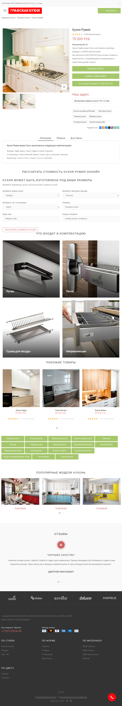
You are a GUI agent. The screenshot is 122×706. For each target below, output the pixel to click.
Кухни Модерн (106, 444)
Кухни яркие (43, 457)
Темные (4, 674)
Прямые (45, 646)
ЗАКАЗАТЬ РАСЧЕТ (95, 69)
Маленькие (47, 658)
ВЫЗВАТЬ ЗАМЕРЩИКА (96, 76)
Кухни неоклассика (83, 451)
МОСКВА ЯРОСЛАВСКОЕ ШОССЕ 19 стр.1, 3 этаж (21, 3)
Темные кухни (80, 116)
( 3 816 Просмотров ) (92, 34)
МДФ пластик (89, 646)
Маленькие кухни (59, 438)
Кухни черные (67, 457)
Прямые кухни (95, 116)
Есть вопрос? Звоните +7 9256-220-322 (96, 84)
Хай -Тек (5, 654)
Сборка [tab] (61, 138)
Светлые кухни (104, 111)
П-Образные (47, 654)
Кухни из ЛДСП (59, 451)
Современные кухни (13, 451)
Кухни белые (36, 451)
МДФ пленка (88, 650)
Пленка (13, 444)
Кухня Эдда (21, 410)
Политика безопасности (45, 697)
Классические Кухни (83, 444)
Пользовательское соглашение (73, 697)
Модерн (4, 650)
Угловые (45, 650)
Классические (7, 646)
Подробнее (20, 508)
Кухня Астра (60, 410)
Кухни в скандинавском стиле (16, 457)
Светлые (5, 678)
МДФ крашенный (90, 654)
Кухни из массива (97, 122)
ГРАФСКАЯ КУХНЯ (25, 11)
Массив (106, 438)
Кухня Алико (100, 410)
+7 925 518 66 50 (11, 631)
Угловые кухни (80, 122)
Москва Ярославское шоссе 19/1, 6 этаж (91, 101)
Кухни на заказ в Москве (84, 111)
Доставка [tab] (76, 138)
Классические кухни (83, 438)
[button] (57, 428)
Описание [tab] (45, 138)
